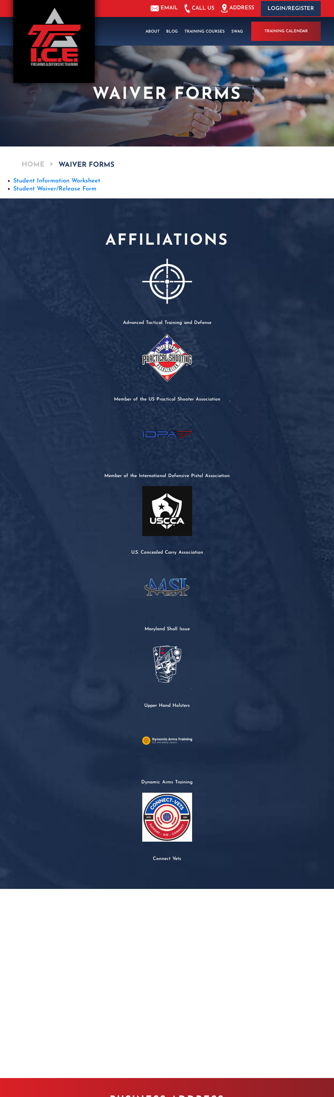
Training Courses (204, 31)
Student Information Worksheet (56, 180)
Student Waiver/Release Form (54, 188)
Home (33, 164)
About (153, 31)
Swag (237, 31)
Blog (172, 31)
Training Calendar (286, 31)
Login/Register (291, 8)
